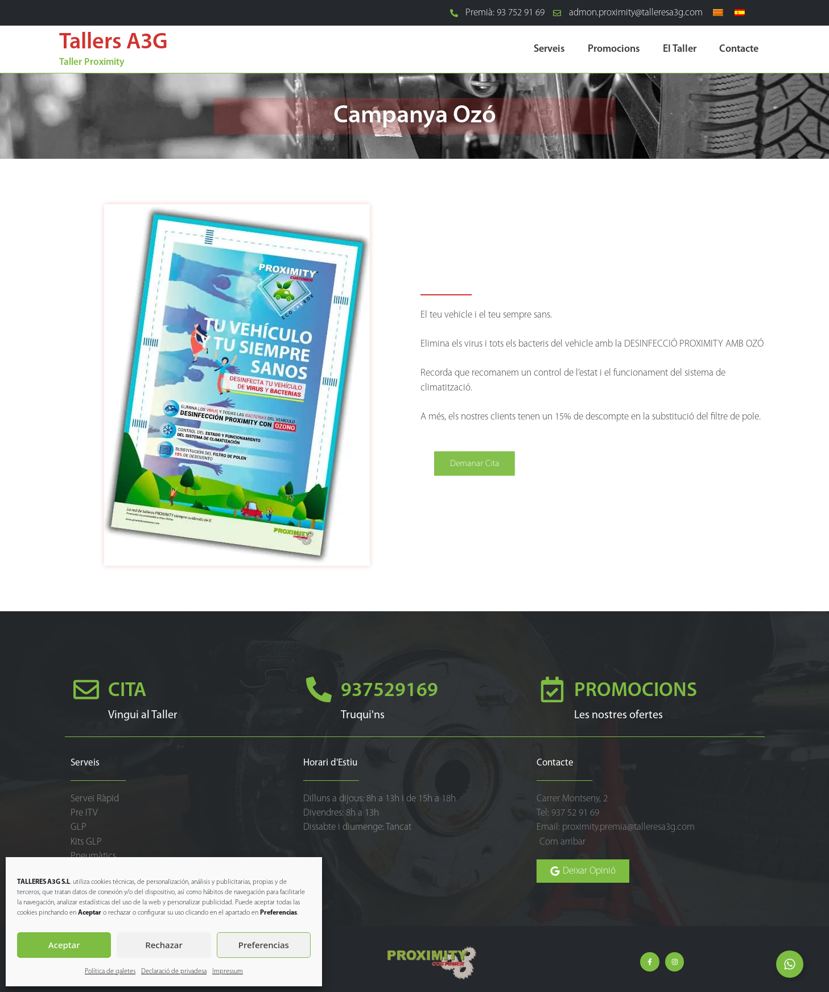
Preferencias (263, 944)
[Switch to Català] (718, 13)
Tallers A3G (113, 42)
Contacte (738, 49)
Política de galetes (110, 971)
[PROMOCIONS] (552, 689)
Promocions (614, 49)
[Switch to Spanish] (739, 13)
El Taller (679, 49)
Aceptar (64, 944)
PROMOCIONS (635, 691)
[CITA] (86, 689)
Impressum (227, 971)
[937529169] (319, 689)
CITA (127, 691)
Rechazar (164, 944)
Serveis (549, 49)
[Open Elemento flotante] (789, 964)
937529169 (389, 691)
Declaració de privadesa (174, 971)
